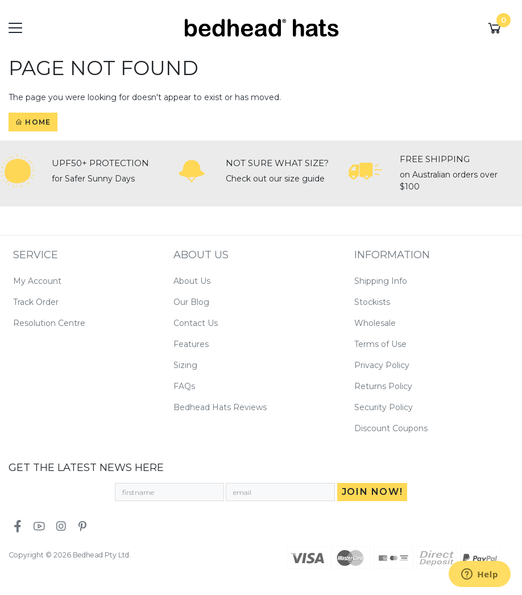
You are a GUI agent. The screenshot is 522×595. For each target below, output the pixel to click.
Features (191, 344)
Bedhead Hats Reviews (220, 407)
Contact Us (195, 323)
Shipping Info (380, 281)
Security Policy (383, 407)
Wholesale (375, 323)
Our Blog (191, 302)
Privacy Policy (381, 365)
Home (33, 122)
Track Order (36, 302)
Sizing (185, 365)
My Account (37, 281)
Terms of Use (380, 344)
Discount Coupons (391, 428)
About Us (191, 281)
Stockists (372, 302)
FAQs (184, 386)
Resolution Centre (49, 323)
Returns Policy (383, 386)
